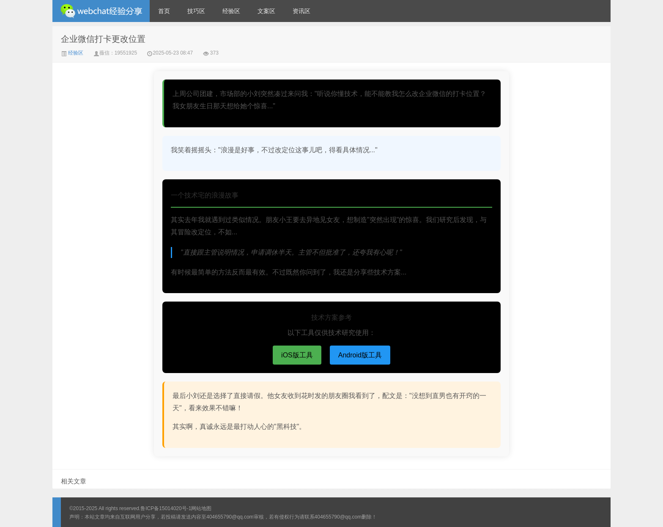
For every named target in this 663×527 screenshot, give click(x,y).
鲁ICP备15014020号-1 (165, 508)
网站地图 (201, 508)
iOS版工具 (297, 355)
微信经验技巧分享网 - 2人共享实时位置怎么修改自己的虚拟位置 (101, 11)
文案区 (266, 11)
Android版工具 (360, 355)
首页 (164, 11)
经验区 (231, 11)
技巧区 (196, 11)
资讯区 (301, 11)
